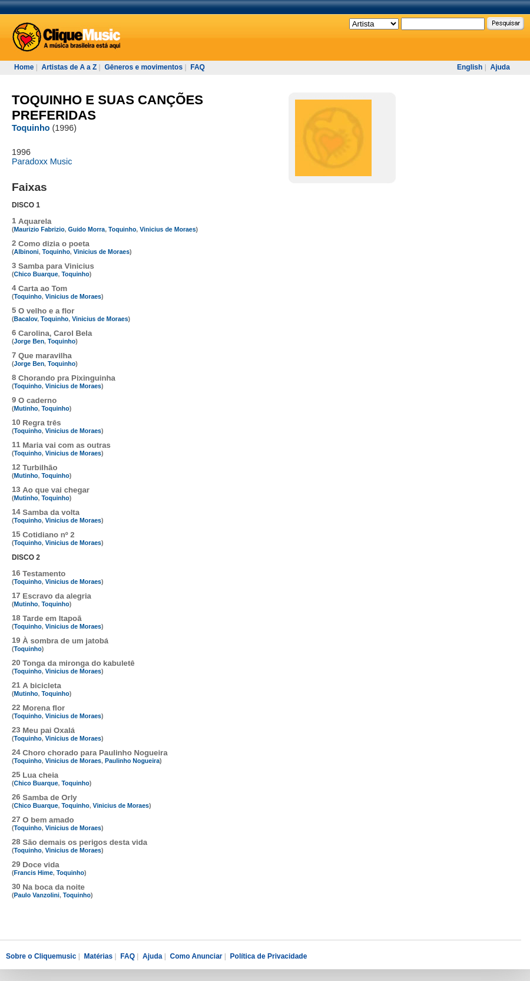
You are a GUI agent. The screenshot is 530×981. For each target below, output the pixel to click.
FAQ (197, 67)
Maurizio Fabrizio (39, 229)
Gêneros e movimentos (143, 67)
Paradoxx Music (42, 161)
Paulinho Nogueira (132, 760)
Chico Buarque (36, 274)
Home (24, 67)
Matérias (98, 956)
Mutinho (26, 408)
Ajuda (499, 67)
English (469, 67)
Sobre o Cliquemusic (41, 956)
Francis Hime (33, 872)
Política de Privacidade (268, 956)
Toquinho (30, 128)
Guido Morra (86, 229)
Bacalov (26, 318)
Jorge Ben (29, 341)
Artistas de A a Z (69, 67)
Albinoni (26, 251)
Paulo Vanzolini (36, 895)
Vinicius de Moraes (168, 229)
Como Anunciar (196, 956)
